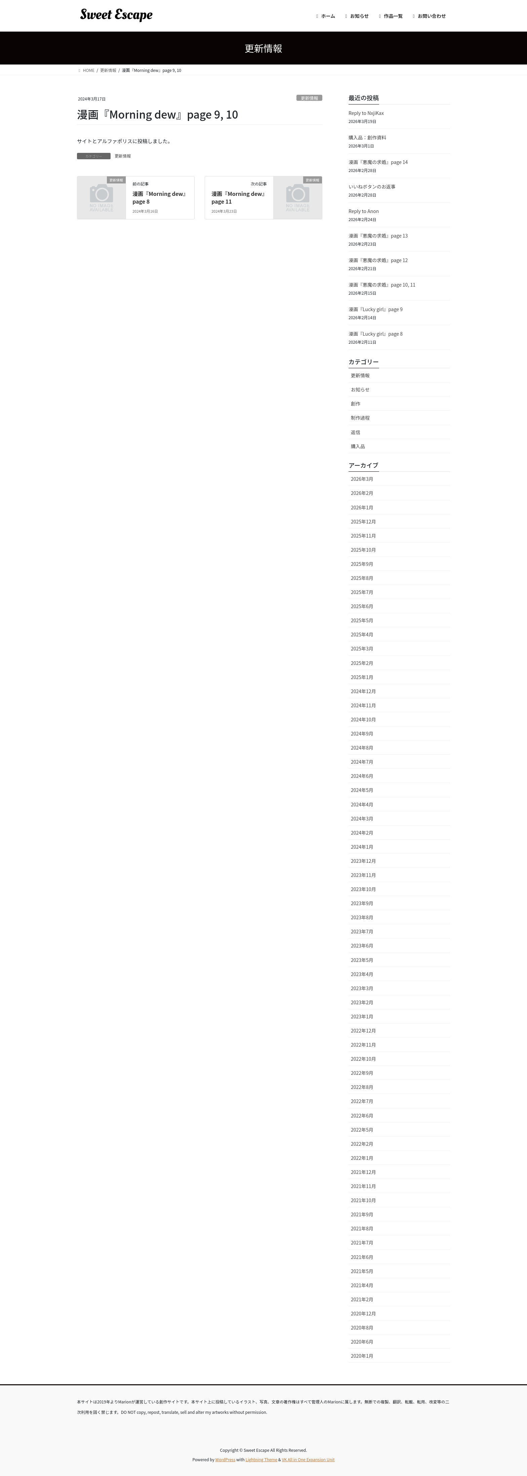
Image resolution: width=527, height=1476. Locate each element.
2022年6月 (362, 1115)
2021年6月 (362, 1257)
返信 (355, 432)
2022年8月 (362, 1087)
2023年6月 (362, 945)
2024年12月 (363, 691)
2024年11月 (363, 705)
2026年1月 (362, 507)
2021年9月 (362, 1214)
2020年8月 (362, 1327)
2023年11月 (363, 875)
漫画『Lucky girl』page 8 (376, 333)
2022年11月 (363, 1044)
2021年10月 (363, 1200)
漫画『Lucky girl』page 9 (376, 309)
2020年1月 (362, 1355)
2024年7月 (362, 761)
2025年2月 (362, 663)
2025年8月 (362, 578)
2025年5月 (362, 620)
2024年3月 (362, 818)
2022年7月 (362, 1101)
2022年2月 (362, 1143)
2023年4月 (362, 974)
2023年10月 (363, 889)
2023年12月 (363, 860)
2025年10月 (363, 549)
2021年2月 (362, 1299)
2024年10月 (363, 719)
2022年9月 (362, 1072)
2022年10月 (363, 1058)
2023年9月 (362, 903)
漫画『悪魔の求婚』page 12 (378, 260)
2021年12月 (363, 1172)
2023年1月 (362, 1016)
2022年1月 (362, 1157)
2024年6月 (362, 775)
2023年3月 (362, 988)
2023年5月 (362, 960)
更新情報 (309, 98)
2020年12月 (363, 1313)
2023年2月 (362, 1002)
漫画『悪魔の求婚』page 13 (378, 235)
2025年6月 (362, 606)
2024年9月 (362, 733)
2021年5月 (362, 1271)
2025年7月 (362, 592)
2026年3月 (362, 478)
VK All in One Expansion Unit (308, 1459)
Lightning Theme (261, 1459)
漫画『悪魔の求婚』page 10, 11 (382, 284)
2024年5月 (362, 790)
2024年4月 (362, 804)
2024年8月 (362, 747)
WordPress (225, 1459)
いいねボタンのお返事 (372, 186)
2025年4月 (362, 634)
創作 (355, 403)
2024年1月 (362, 846)
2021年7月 (362, 1242)
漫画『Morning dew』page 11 (238, 197)
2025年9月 (362, 563)
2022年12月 (363, 1030)
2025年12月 (363, 521)
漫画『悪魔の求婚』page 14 (378, 162)
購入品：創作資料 (367, 137)
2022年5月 (362, 1129)
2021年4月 (362, 1285)
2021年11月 (363, 1186)
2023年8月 (362, 917)
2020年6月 (362, 1341)
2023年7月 (362, 931)
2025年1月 (362, 677)
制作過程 (360, 417)
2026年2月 (362, 493)
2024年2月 (362, 832)
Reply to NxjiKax (366, 113)
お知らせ (360, 389)
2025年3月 (362, 648)
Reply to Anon (364, 211)
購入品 (358, 446)
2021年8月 (362, 1228)
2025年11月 (363, 535)
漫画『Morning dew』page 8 (159, 197)
